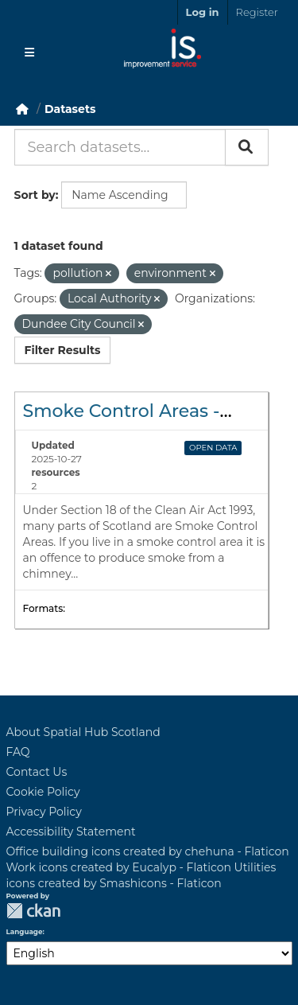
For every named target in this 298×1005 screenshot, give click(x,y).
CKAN (33, 910)
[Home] (22, 109)
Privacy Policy (44, 811)
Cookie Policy (43, 792)
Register (257, 12)
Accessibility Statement (71, 831)
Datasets (70, 109)
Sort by (35, 195)
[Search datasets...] (120, 147)
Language (24, 932)
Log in (202, 12)
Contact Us (37, 772)
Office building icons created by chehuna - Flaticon (147, 851)
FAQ (18, 752)
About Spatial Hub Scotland (83, 732)
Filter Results (63, 350)
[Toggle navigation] (29, 52)
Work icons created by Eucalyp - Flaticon (118, 867)
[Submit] (247, 147)
